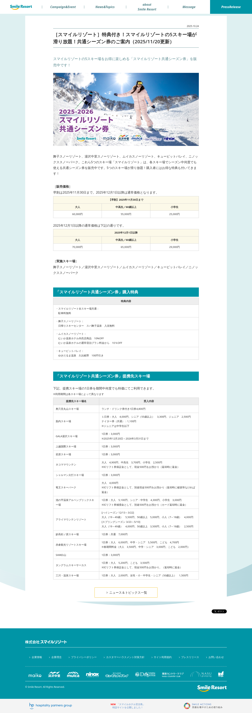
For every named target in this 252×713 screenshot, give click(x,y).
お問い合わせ (214, 657)
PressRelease (231, 7)
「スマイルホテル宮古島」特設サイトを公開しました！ (128, 706)
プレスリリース (188, 657)
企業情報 (35, 657)
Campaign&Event (63, 7)
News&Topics (105, 7)
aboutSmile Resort (147, 6)
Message (189, 7)
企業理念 (55, 657)
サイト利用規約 (161, 657)
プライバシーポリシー (82, 657)
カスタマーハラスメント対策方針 (123, 657)
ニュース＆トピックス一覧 (126, 592)
